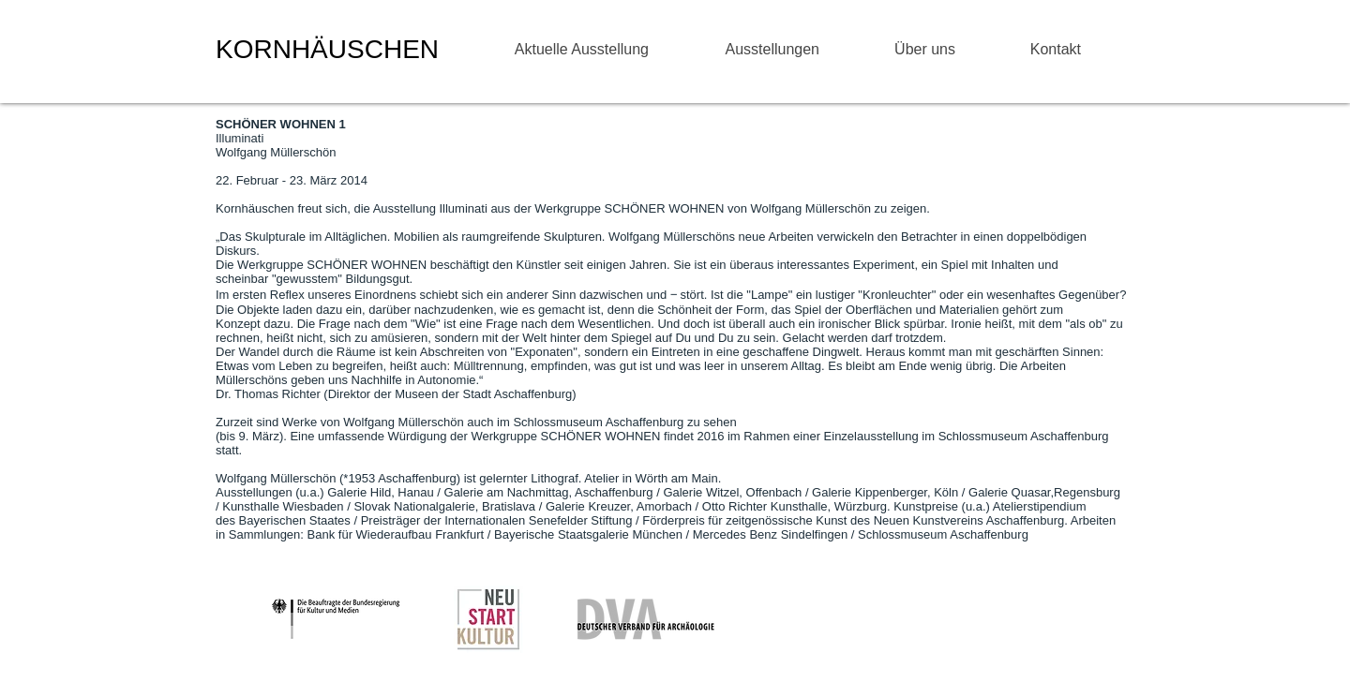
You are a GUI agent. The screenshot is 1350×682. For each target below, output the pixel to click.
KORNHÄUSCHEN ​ (331, 49)
